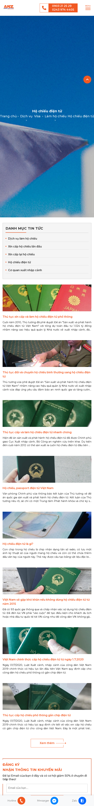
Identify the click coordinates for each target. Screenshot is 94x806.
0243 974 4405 (63, 9)
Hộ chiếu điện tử (19, 262)
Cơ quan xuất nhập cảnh (25, 270)
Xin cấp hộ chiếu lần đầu (25, 246)
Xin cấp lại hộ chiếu (21, 254)
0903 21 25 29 (62, 6)
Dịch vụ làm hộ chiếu (22, 238)
